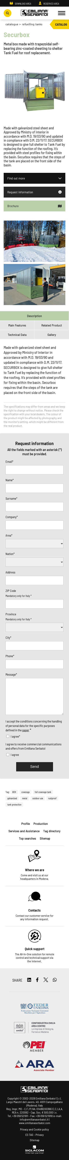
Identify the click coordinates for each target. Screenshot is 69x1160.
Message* (11, 674)
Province (11, 614)
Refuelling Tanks (32, 24)
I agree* (15, 736)
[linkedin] (29, 980)
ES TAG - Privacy (34, 1134)
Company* (12, 517)
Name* (10, 480)
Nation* (10, 554)
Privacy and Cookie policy (34, 1129)
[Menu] (61, 13)
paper (25, 730)
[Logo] (34, 13)
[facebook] (37, 980)
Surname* (11, 498)
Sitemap (34, 1140)
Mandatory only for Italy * (18, 595)
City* (8, 637)
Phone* (10, 656)
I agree (15, 754)
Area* (9, 535)
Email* (9, 461)
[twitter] (45, 980)
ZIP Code (11, 590)
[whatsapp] (55, 980)
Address (10, 572)
